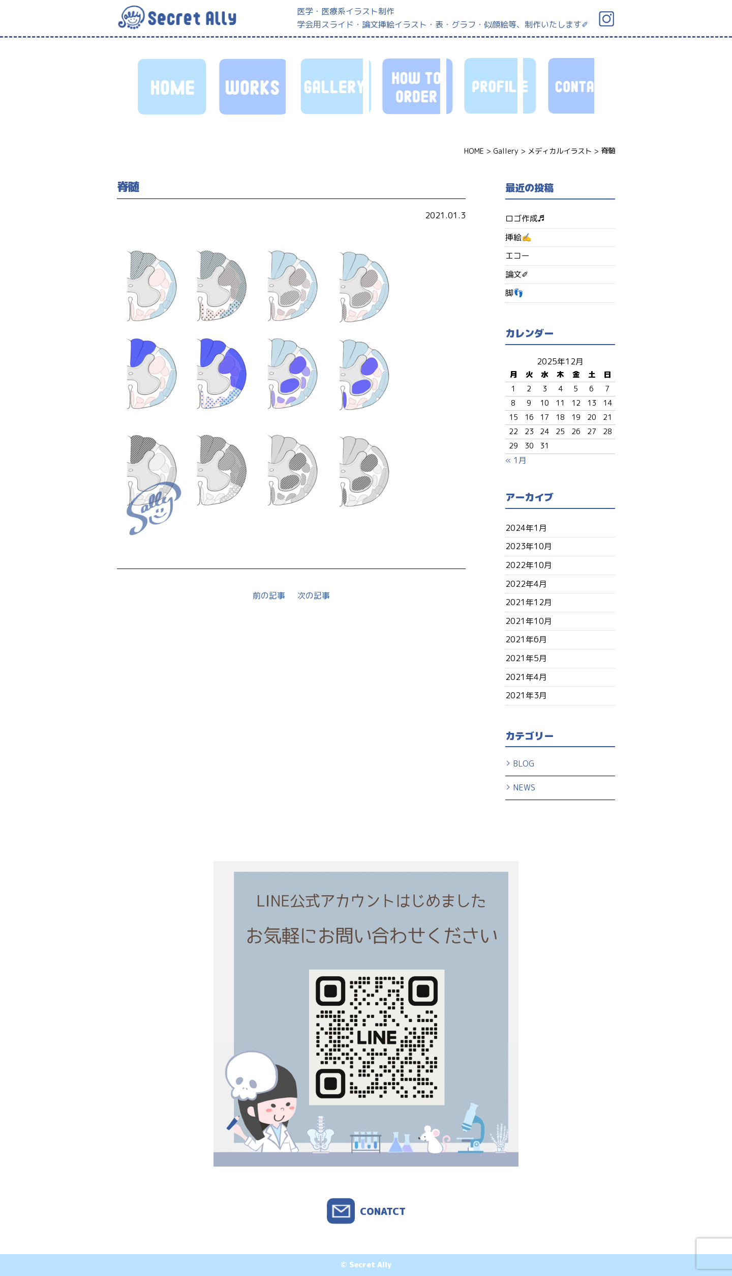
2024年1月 (526, 527)
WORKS (250, 86)
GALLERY (327, 86)
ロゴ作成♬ (525, 218)
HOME (173, 86)
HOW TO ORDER (404, 86)
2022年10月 (528, 565)
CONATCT (383, 1211)
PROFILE (481, 86)
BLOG (523, 763)
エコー (517, 255)
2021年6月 (526, 639)
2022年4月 (526, 583)
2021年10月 (528, 621)
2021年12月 (528, 602)
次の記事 (313, 595)
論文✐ (516, 274)
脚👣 (514, 292)
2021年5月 (526, 658)
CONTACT (558, 86)
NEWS (524, 787)
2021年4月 (526, 677)
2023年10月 (528, 546)
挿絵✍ (518, 237)
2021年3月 (526, 695)
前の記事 (269, 595)
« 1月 (516, 460)
